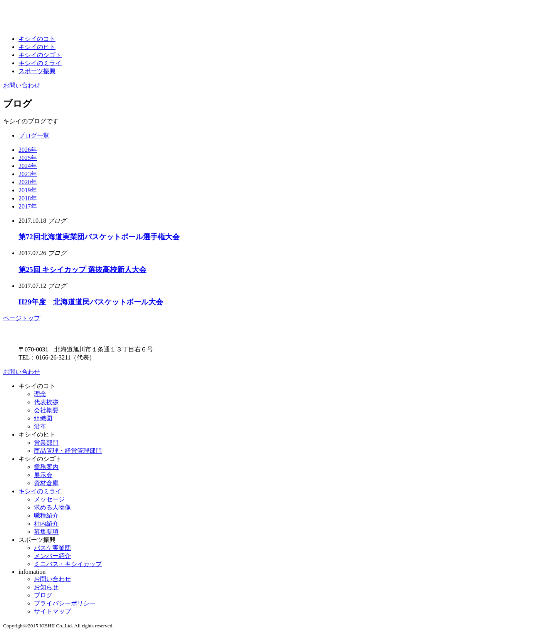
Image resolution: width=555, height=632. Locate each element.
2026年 (27, 149)
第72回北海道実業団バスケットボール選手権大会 (99, 237)
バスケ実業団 (52, 548)
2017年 (27, 206)
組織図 (43, 418)
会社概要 (46, 410)
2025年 (27, 158)
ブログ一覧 (33, 135)
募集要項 (46, 531)
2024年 (27, 166)
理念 (40, 394)
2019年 (27, 190)
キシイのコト (37, 38)
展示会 (43, 475)
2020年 (27, 182)
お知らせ (46, 587)
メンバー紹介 (52, 556)
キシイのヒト (37, 47)
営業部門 (46, 442)
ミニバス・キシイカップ (68, 564)
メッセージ (49, 499)
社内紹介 (46, 523)
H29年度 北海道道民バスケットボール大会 (90, 302)
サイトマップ (52, 611)
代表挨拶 (46, 402)
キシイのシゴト (40, 55)
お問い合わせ (21, 85)
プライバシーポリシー (65, 603)
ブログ (43, 595)
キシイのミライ (40, 63)
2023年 (27, 174)
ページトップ (21, 318)
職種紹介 (46, 515)
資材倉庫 (46, 483)
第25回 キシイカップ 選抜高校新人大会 (82, 270)
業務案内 (46, 467)
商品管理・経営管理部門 (68, 450)
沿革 (40, 426)
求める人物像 (52, 507)
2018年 (27, 198)
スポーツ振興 (37, 71)
